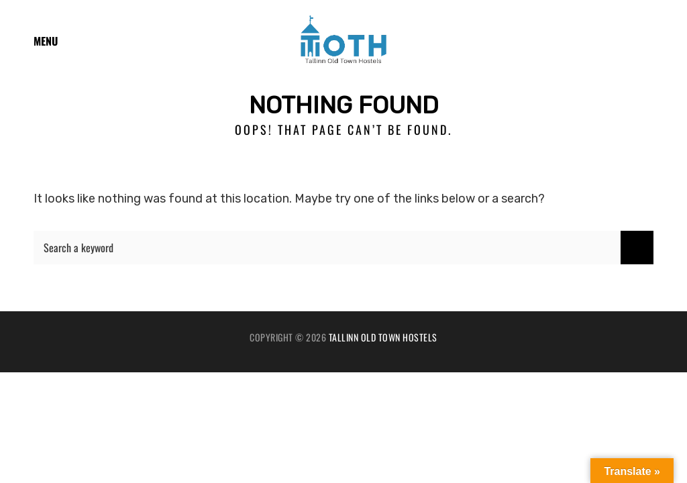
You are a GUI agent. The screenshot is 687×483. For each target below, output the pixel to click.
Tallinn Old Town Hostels (383, 337)
